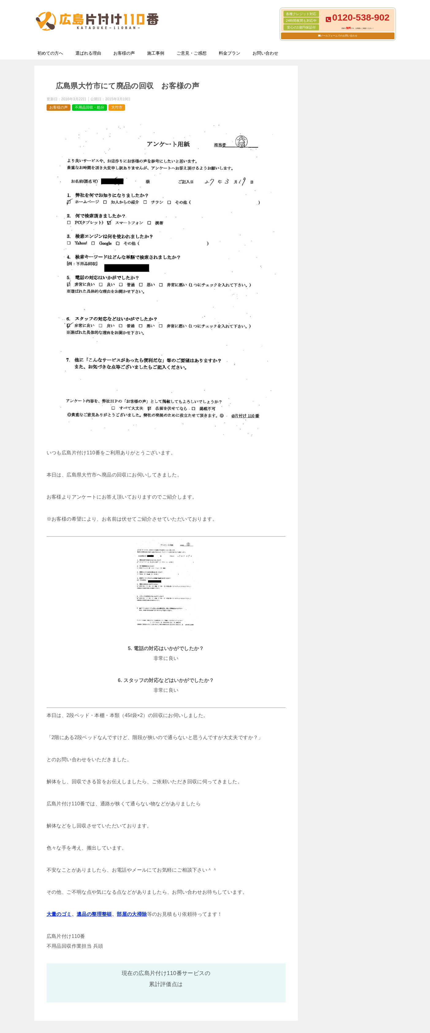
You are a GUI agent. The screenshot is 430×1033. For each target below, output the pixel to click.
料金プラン (229, 53)
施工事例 (155, 53)
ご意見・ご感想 (192, 53)
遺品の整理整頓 (94, 914)
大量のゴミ (59, 914)
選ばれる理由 (88, 53)
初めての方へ (50, 53)
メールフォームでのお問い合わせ (339, 35)
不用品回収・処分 (89, 107)
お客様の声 (124, 53)
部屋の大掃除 (132, 914)
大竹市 (116, 107)
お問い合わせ (265, 53)
